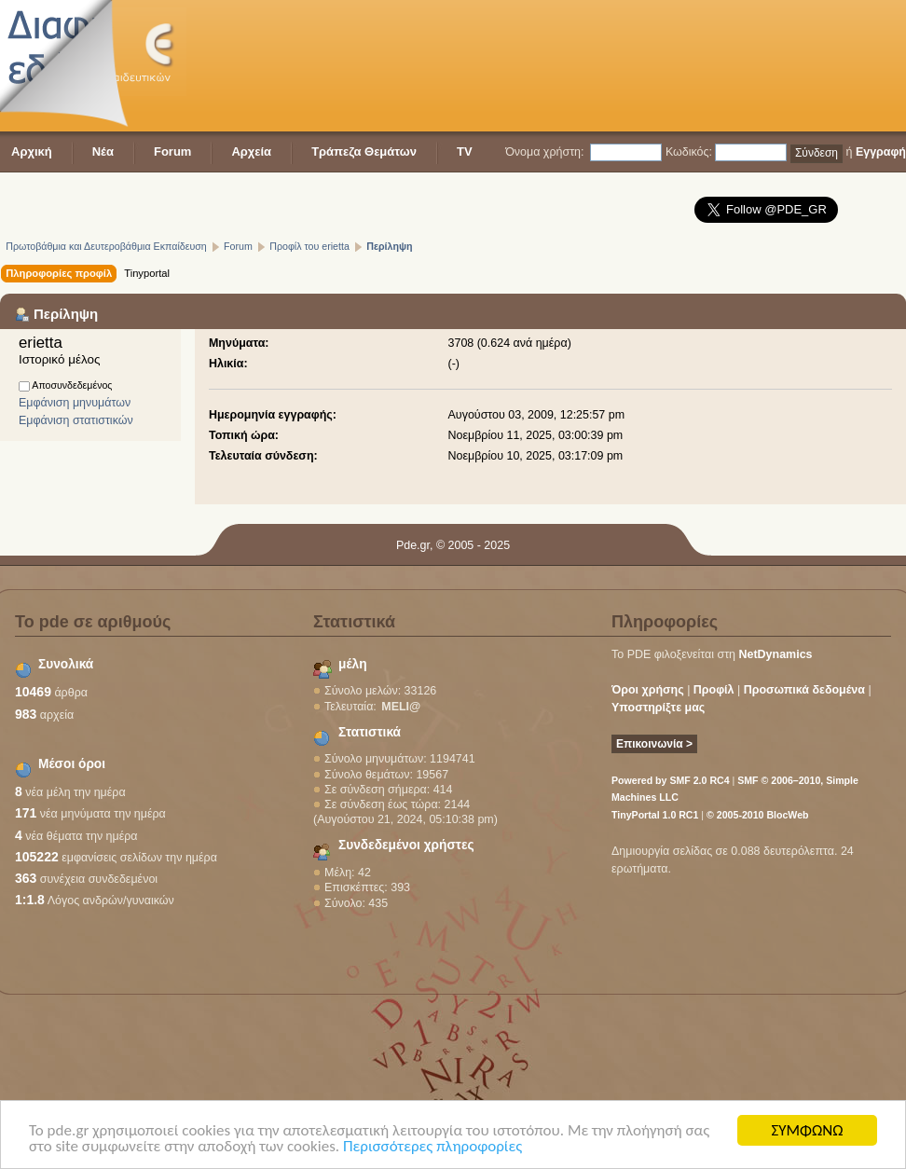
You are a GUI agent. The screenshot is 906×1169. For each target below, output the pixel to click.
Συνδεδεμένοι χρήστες (406, 845)
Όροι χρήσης (647, 689)
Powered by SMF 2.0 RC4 (670, 780)
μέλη (352, 664)
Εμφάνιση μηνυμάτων (74, 402)
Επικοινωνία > (654, 743)
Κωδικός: (689, 151)
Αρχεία (251, 151)
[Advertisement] (288, 67)
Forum (172, 151)
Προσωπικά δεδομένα (804, 689)
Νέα (103, 151)
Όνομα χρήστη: (544, 151)
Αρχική (31, 151)
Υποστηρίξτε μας (658, 707)
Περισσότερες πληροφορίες (432, 1147)
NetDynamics (776, 654)
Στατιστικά (369, 732)
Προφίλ (713, 689)
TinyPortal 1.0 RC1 (654, 814)
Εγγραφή (881, 151)
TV (465, 151)
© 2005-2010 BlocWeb (757, 814)
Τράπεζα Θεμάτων (364, 151)
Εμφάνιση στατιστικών (76, 420)
